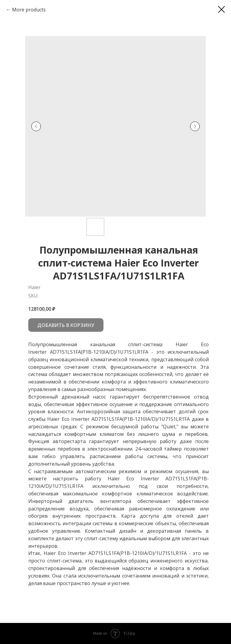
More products (29, 9)
